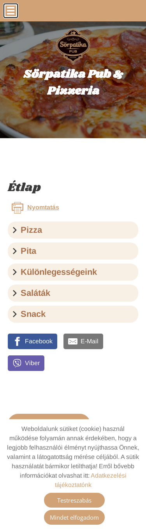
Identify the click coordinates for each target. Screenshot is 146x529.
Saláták (31, 293)
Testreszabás (74, 500)
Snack (29, 314)
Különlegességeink (54, 272)
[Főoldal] (73, 46)
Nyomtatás (43, 207)
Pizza (27, 230)
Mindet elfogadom (74, 517)
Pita (24, 251)
